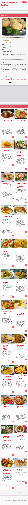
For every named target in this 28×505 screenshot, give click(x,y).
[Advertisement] (14, 93)
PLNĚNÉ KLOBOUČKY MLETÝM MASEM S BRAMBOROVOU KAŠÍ (21, 313)
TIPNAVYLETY (3, 12)
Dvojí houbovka (21, 250)
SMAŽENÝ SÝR (6, 150)
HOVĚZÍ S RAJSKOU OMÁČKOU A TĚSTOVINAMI (21, 436)
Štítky (2, 79)
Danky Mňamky (16, 79)
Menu (26, 2)
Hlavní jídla (23, 79)
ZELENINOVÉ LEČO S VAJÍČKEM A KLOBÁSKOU (21, 377)
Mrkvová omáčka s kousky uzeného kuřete (7, 378)
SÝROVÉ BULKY (8, 79)
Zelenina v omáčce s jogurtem (5, 282)
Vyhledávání (23, 2)
